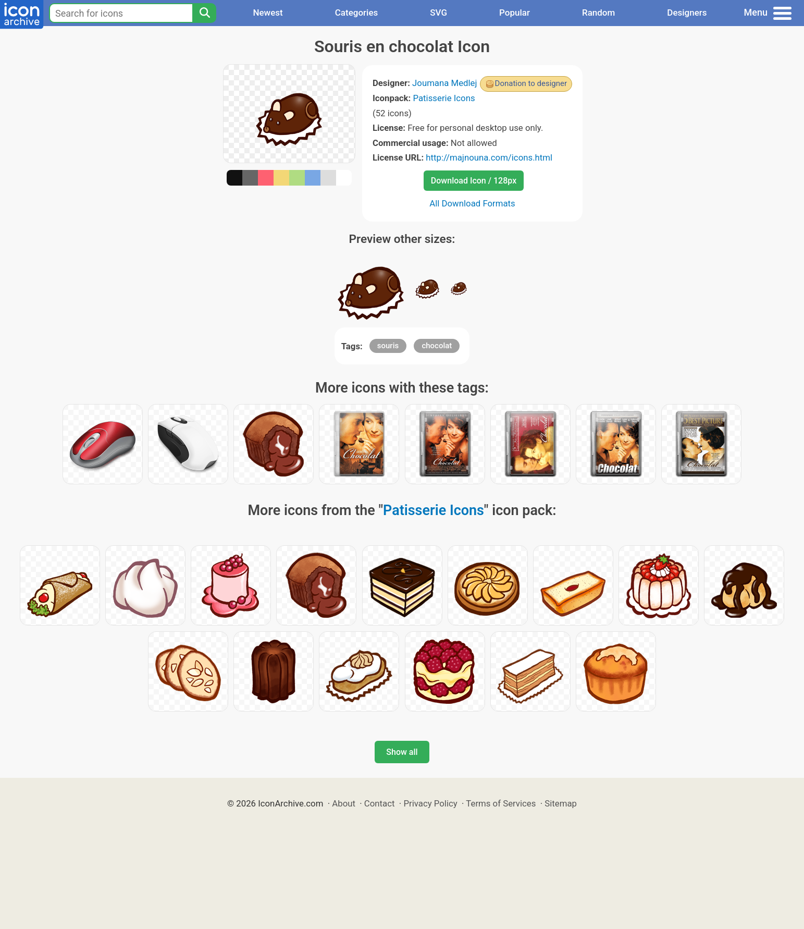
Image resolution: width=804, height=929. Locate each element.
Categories (356, 12)
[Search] (204, 13)
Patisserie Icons (444, 98)
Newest (267, 12)
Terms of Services (501, 803)
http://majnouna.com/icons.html (489, 157)
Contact (379, 803)
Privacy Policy (430, 803)
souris (388, 345)
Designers (687, 12)
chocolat (437, 345)
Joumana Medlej (444, 83)
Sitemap (561, 803)
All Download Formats (472, 203)
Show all (401, 752)
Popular (514, 12)
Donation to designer (531, 83)
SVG (438, 12)
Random (598, 12)
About (343, 803)
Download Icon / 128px (473, 181)
